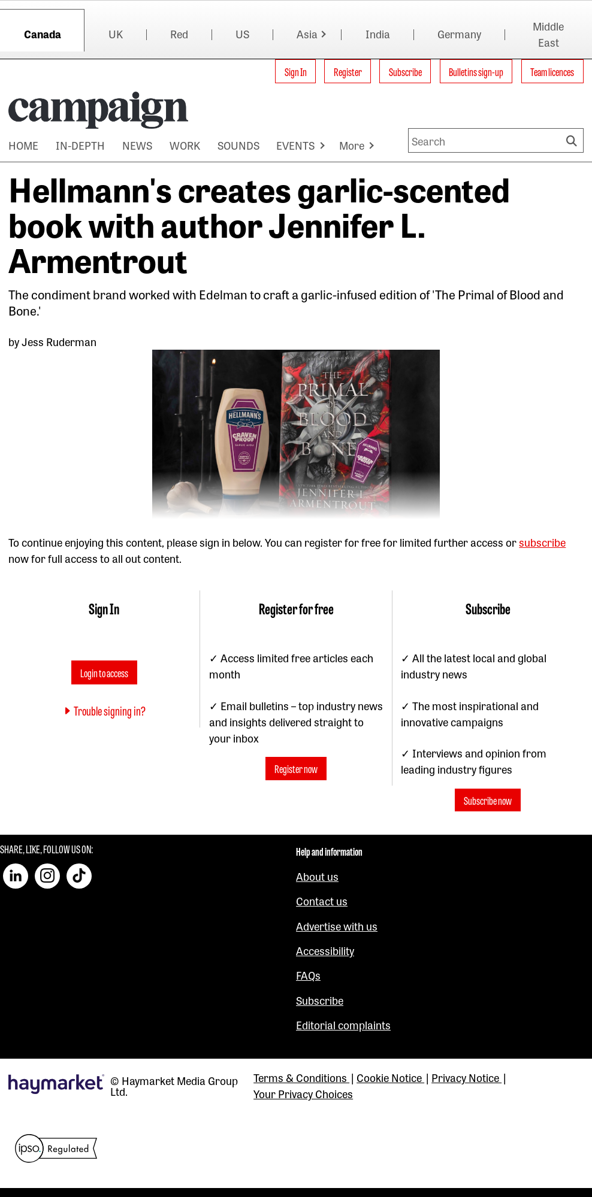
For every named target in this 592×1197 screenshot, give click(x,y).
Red (179, 33)
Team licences (552, 71)
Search (573, 140)
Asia (307, 33)
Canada (42, 33)
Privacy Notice (466, 1077)
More (351, 145)
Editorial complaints (343, 1024)
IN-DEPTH (80, 145)
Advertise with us (336, 926)
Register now (296, 769)
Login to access (104, 672)
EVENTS (295, 145)
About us (317, 876)
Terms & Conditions (301, 1077)
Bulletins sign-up (476, 71)
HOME (23, 145)
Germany (459, 33)
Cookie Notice (390, 1077)
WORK (185, 145)
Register (348, 71)
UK (115, 33)
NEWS (137, 145)
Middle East (548, 34)
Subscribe (405, 71)
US (242, 33)
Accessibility (325, 950)
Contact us (322, 900)
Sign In (296, 71)
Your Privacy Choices (303, 1093)
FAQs (308, 975)
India (378, 33)
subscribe (542, 542)
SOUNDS (238, 145)
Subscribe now (488, 800)
